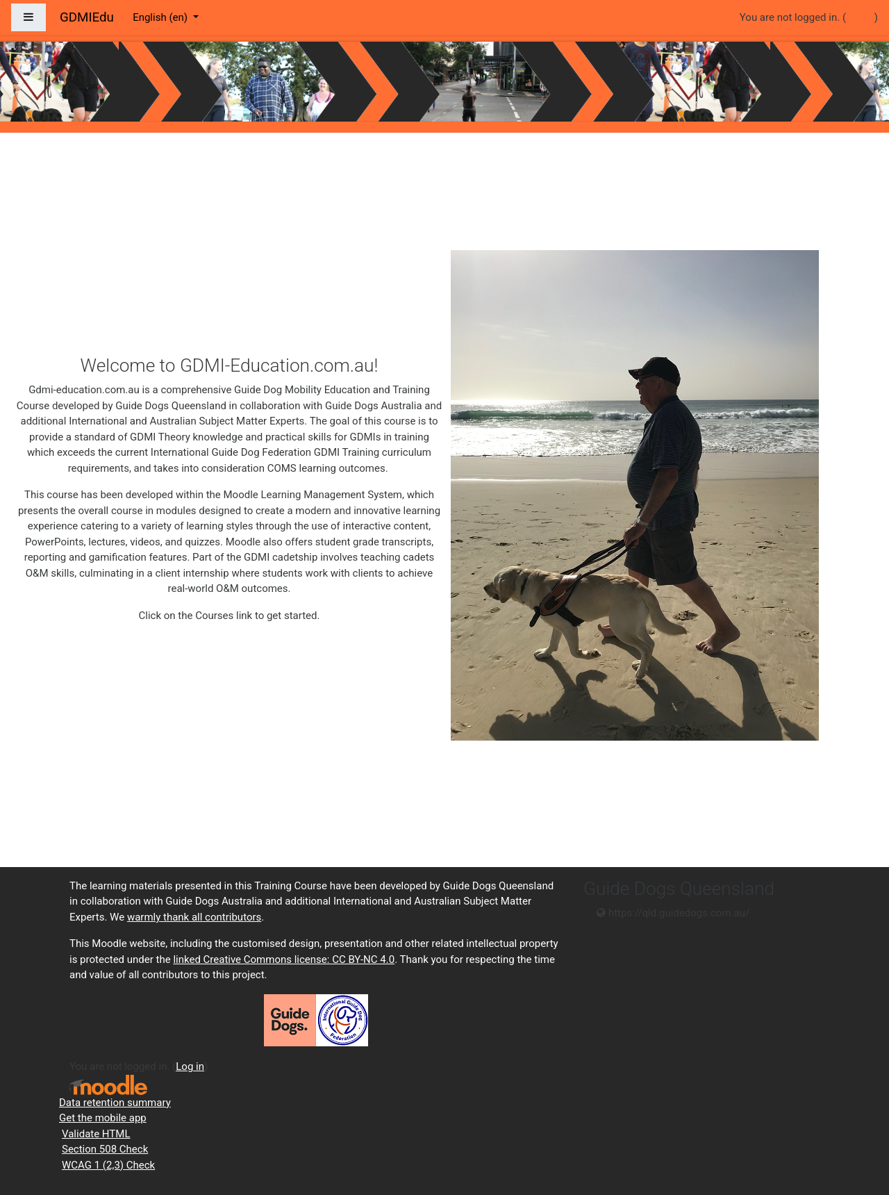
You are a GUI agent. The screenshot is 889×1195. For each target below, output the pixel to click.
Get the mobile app (103, 1118)
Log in (860, 17)
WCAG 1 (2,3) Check (108, 1165)
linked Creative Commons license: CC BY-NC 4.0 (283, 959)
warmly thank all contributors (194, 917)
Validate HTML (96, 1134)
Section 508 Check (105, 1149)
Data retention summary (115, 1102)
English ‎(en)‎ (161, 17)
